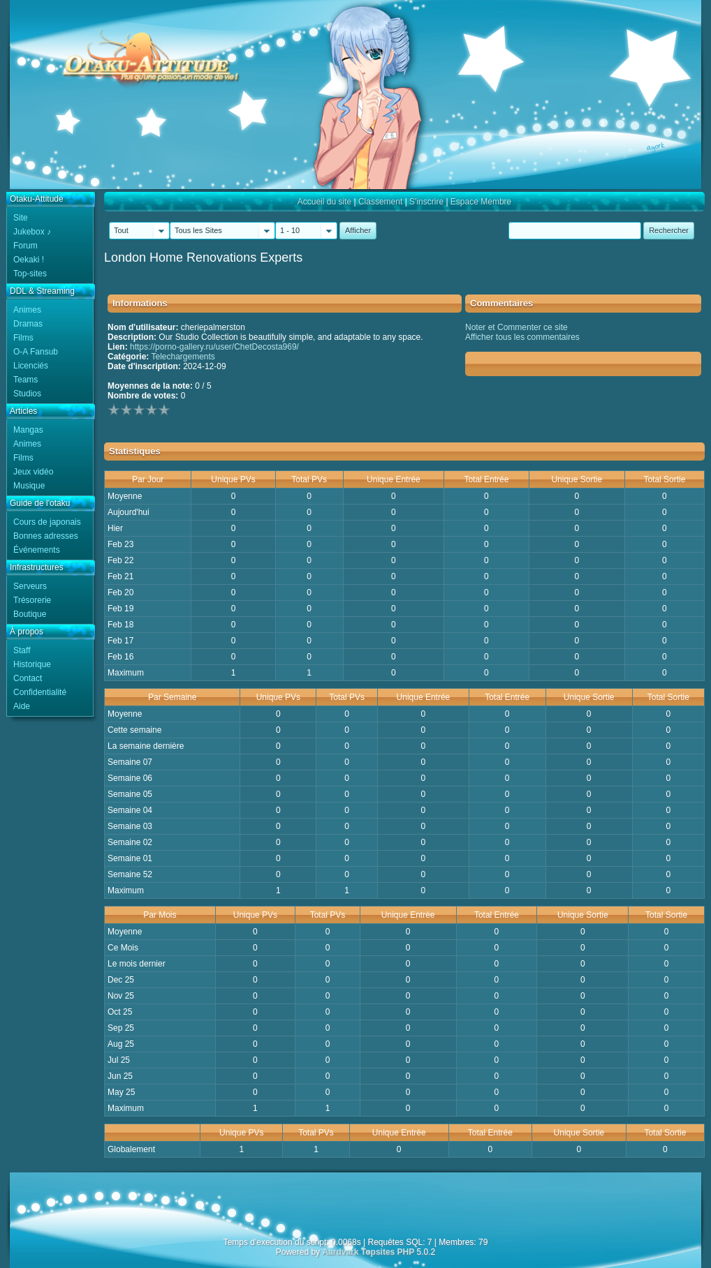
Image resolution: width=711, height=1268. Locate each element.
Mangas (28, 430)
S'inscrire (426, 202)
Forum (25, 246)
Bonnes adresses (45, 536)
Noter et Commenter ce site (516, 327)
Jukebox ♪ (32, 232)
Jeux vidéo (33, 472)
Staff (21, 650)
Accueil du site (324, 202)
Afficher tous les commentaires (522, 337)
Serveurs (30, 586)
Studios (27, 393)
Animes (27, 310)
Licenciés (30, 366)
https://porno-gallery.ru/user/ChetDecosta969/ (214, 347)
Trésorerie (32, 600)
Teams (25, 380)
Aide (21, 706)
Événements (36, 550)
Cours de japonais (47, 522)
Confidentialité (39, 692)
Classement (380, 202)
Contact (27, 678)
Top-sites (30, 273)
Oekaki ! (28, 259)
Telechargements (182, 356)
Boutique (29, 614)
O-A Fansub (35, 352)
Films (23, 338)
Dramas (28, 324)
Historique (32, 664)
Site (20, 218)
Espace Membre (480, 202)
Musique (29, 486)
